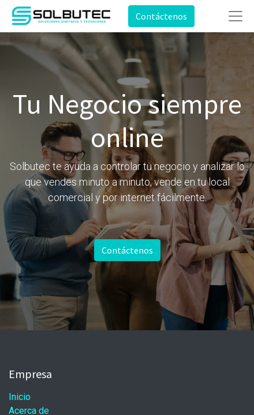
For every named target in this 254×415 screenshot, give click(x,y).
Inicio (20, 396)
